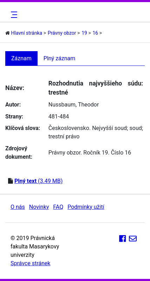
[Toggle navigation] (13, 15)
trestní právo (64, 136)
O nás (18, 207)
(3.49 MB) (38, 181)
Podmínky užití (85, 207)
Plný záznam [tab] (60, 58)
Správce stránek (30, 263)
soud (136, 128)
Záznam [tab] (21, 58)
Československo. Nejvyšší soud (87, 128)
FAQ (58, 207)
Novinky (39, 207)
